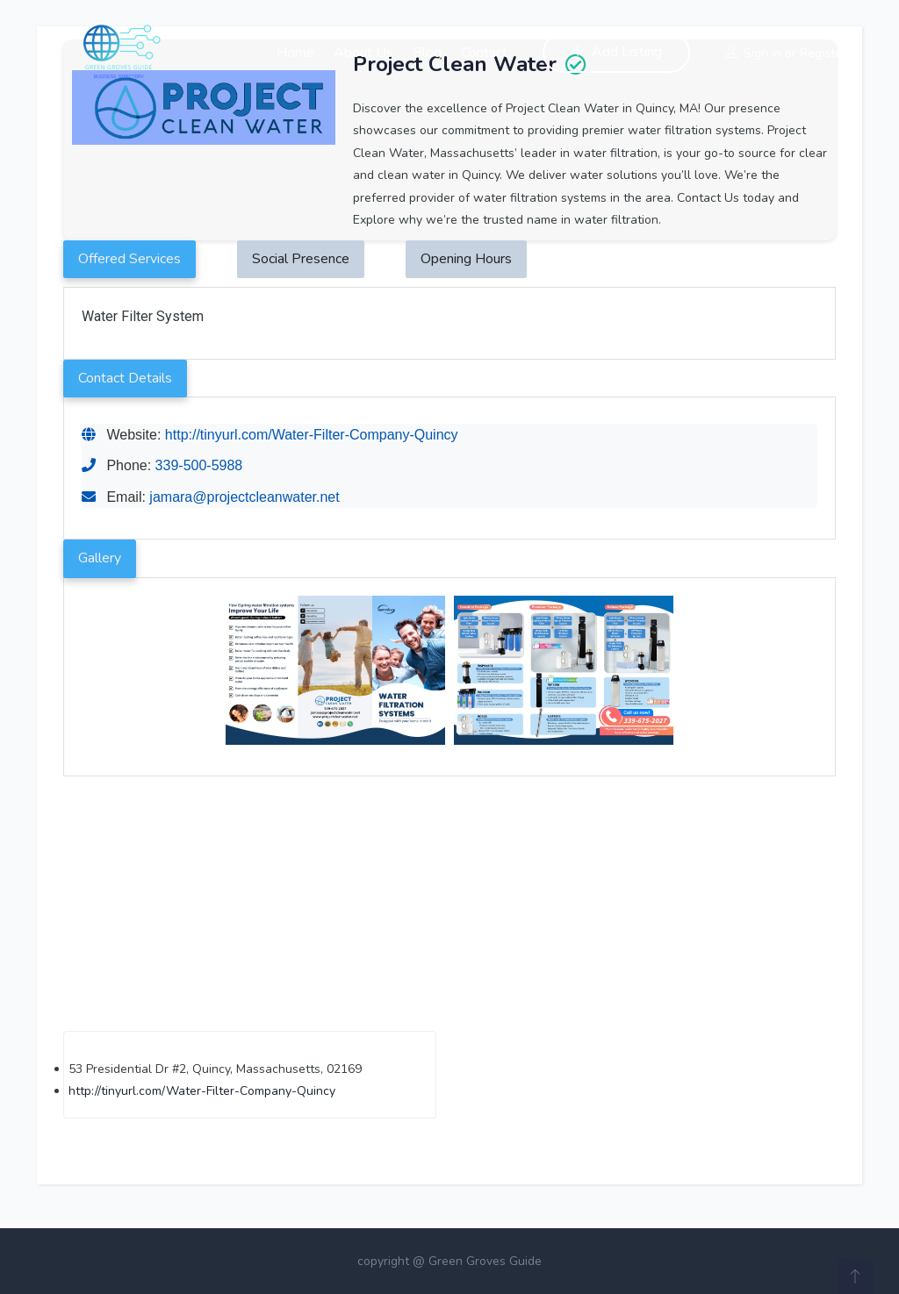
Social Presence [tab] (300, 258)
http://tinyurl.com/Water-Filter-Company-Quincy (311, 434)
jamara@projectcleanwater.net (244, 497)
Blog (427, 52)
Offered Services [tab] (129, 258)
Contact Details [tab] (125, 378)
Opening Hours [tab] (466, 258)
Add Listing (616, 51)
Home (295, 52)
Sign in (762, 53)
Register (823, 53)
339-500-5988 (199, 465)
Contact (484, 52)
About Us (363, 52)
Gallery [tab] (99, 558)
